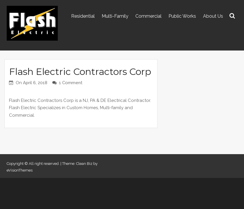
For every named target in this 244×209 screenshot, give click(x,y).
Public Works (182, 16)
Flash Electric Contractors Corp (80, 71)
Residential (83, 16)
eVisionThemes (20, 170)
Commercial (148, 16)
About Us (213, 16)
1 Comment (70, 82)
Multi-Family (115, 16)
